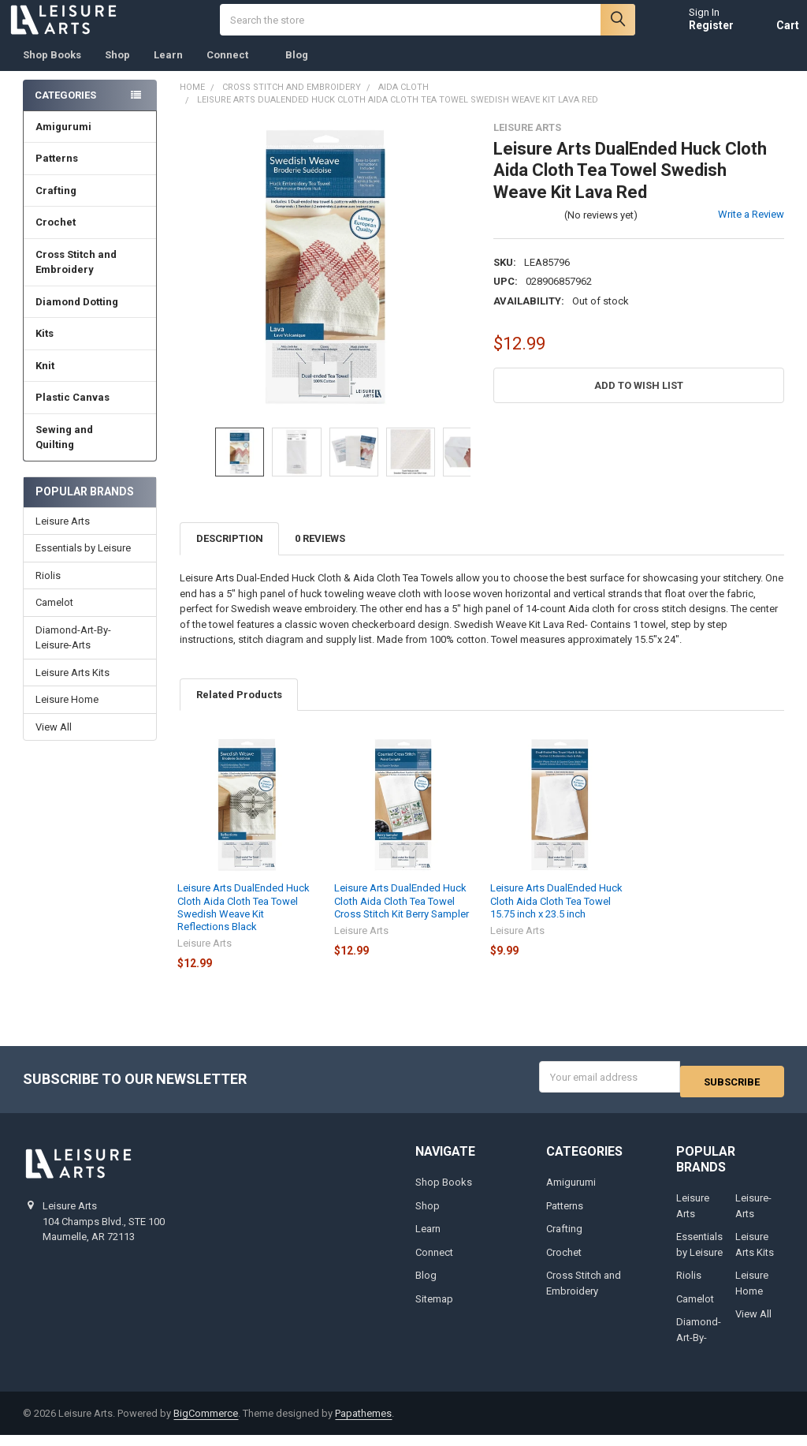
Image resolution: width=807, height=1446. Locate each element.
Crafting (89, 206)
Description (229, 554)
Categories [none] (65, 110)
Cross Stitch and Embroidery (90, 278)
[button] (638, 401)
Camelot (54, 618)
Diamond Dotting (89, 317)
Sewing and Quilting (90, 453)
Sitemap (434, 1310)
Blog (296, 71)
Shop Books (52, 71)
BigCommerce (205, 1423)
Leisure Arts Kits (72, 687)
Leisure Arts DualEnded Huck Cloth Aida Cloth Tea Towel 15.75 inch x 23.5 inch (556, 917)
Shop (117, 71)
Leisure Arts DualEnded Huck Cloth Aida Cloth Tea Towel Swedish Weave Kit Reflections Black (243, 923)
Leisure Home (67, 715)
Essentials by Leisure (83, 564)
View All (53, 742)
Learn (168, 71)
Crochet (89, 238)
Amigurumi (63, 142)
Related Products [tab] (239, 710)
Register (696, 33)
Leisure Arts (62, 537)
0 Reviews (320, 554)
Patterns (89, 174)
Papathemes (363, 1423)
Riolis (48, 590)
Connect (234, 71)
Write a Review (751, 230)
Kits (89, 349)
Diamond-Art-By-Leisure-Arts (73, 653)
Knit (89, 381)
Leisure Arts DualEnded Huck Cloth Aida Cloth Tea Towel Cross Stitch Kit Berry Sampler (401, 917)
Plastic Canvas (89, 413)
